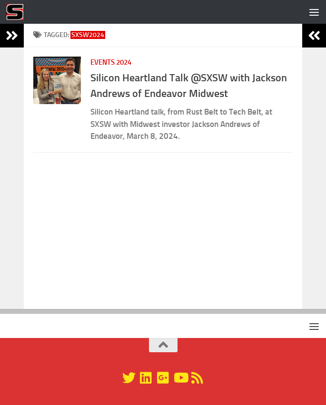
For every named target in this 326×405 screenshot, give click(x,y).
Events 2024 (110, 62)
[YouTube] (180, 378)
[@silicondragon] (129, 378)
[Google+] (163, 378)
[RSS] (197, 378)
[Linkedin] (146, 378)
